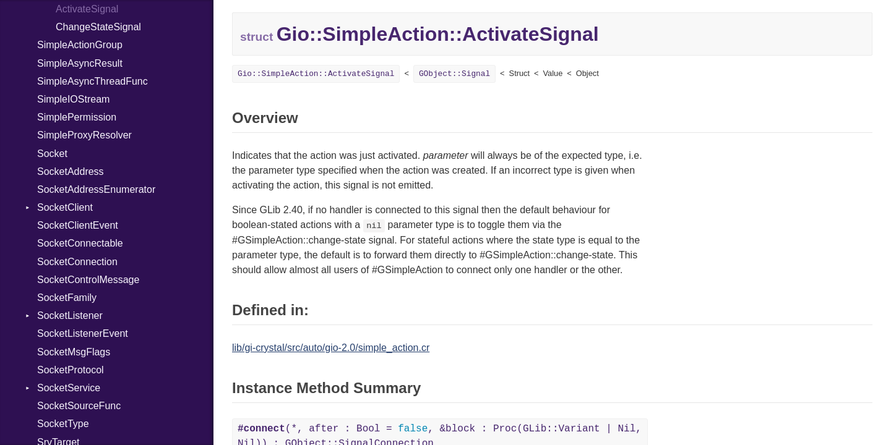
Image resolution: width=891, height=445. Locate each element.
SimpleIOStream (73, 99)
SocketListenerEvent (82, 333)
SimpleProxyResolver (84, 135)
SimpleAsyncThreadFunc (92, 81)
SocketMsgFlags (73, 352)
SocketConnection (77, 261)
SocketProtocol (70, 370)
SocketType (63, 423)
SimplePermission (76, 117)
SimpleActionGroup (80, 45)
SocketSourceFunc (79, 405)
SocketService (68, 388)
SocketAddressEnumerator (96, 189)
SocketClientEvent (77, 225)
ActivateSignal (87, 9)
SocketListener (70, 315)
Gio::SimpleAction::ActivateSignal (316, 73)
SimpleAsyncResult (80, 63)
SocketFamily (67, 297)
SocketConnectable (80, 243)
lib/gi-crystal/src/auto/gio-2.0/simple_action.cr (330, 347)
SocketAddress (70, 171)
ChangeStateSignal (98, 27)
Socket (52, 153)
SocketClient (65, 207)
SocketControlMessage (88, 279)
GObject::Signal (454, 73)
